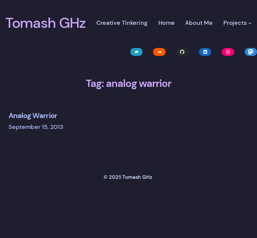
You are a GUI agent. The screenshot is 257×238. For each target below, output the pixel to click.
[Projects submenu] (250, 23)
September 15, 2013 (36, 127)
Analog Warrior (33, 115)
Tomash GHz (45, 22)
